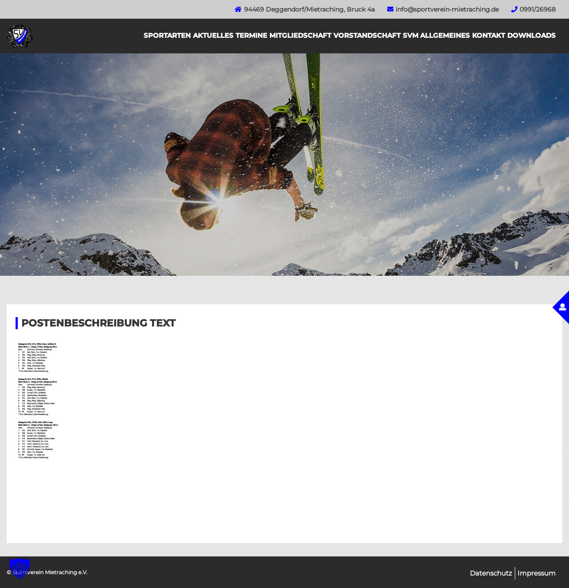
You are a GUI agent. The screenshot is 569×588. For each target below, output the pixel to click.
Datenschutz (491, 573)
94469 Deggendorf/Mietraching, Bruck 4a (309, 9)
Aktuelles (213, 35)
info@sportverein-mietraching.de (447, 9)
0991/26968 (538, 9)
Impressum (536, 573)
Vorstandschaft (367, 35)
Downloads (531, 35)
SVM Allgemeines (436, 35)
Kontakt (488, 35)
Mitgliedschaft (300, 35)
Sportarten (167, 35)
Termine (251, 35)
